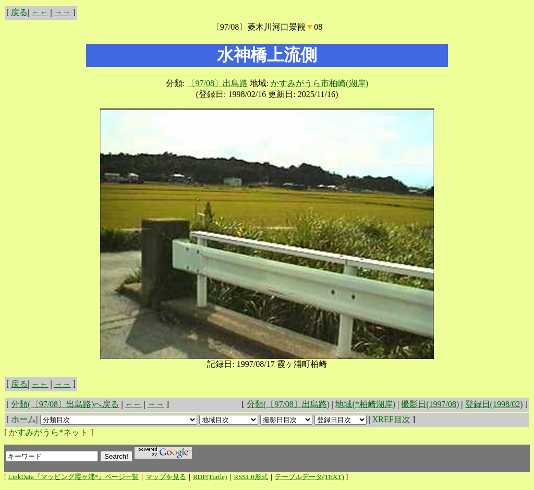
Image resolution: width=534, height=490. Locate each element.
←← (40, 12)
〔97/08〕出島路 (217, 83)
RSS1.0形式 (251, 477)
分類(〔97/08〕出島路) (288, 404)
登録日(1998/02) (494, 404)
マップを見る (165, 477)
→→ (62, 12)
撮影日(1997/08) (430, 404)
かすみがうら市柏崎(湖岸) (319, 83)
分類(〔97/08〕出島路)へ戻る (65, 404)
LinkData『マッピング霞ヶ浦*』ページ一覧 (73, 477)
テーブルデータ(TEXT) (309, 477)
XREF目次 (391, 419)
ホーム (23, 419)
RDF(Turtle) (210, 477)
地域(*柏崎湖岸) (365, 404)
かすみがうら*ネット (48, 432)
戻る (19, 12)
